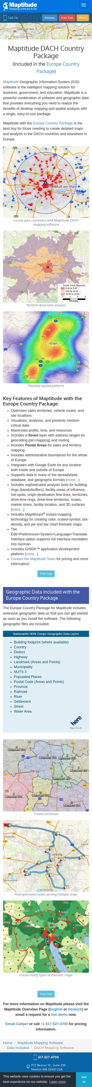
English (56, 1009)
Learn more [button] (58, 1081)
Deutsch (75, 1009)
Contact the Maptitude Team (33, 559)
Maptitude (11, 82)
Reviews (50, 17)
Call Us (10, 18)
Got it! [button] (83, 1079)
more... (72, 480)
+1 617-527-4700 (54, 1024)
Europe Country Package (53, 123)
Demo (82, 17)
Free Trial (67, 17)
